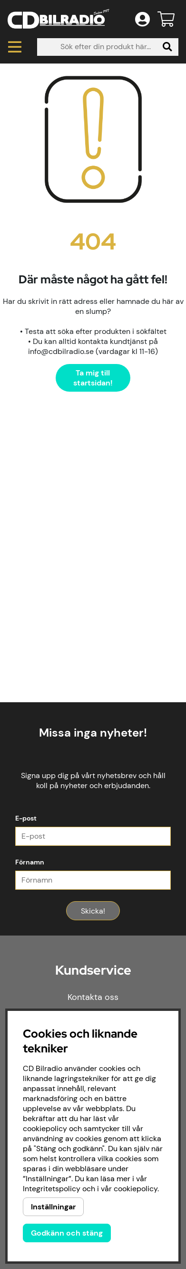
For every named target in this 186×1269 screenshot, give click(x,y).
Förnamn (29, 862)
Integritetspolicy (51, 1189)
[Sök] (107, 47)
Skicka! (93, 911)
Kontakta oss (93, 997)
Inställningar (53, 1207)
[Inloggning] (142, 19)
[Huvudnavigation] (15, 47)
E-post (26, 818)
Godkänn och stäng (67, 1233)
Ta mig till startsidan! (93, 378)
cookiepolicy (135, 1189)
